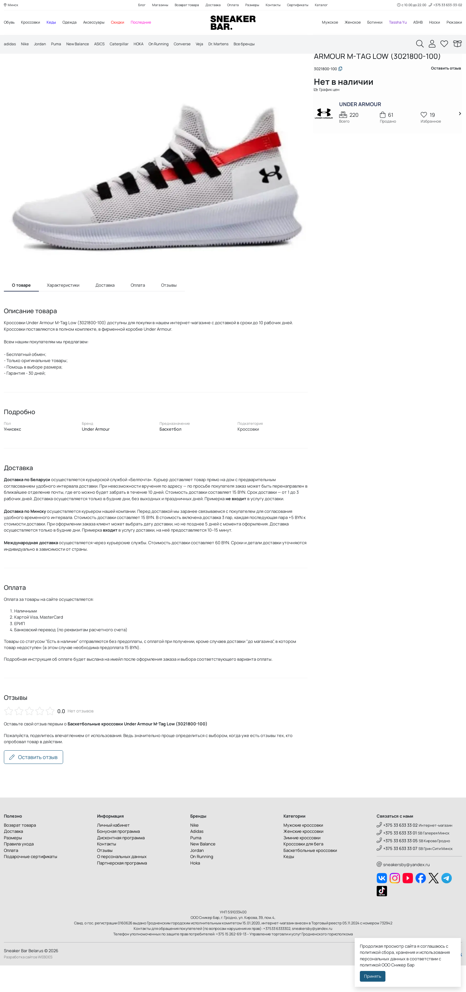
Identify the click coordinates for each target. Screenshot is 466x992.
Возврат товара (183, 5)
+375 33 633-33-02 (444, 5)
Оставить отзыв (33, 784)
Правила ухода (19, 871)
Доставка (211, 5)
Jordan (42, 45)
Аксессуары (102, 23)
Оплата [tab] (138, 312)
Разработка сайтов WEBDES (28, 983)
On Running (171, 45)
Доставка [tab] (105, 312)
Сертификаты (303, 5)
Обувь (10, 23)
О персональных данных (122, 883)
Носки (433, 23)
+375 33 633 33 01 (397, 860)
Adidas (197, 858)
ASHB (415, 23)
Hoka (195, 889)
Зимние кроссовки (301, 864)
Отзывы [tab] (169, 312)
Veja (216, 45)
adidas (10, 45)
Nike (26, 45)
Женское (345, 23)
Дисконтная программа (121, 864)
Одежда (75, 23)
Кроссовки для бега (303, 871)
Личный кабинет (113, 851)
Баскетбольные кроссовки (310, 877)
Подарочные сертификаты (30, 883)
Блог (134, 5)
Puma (59, 45)
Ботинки (369, 23)
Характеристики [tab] (63, 312)
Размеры (253, 5)
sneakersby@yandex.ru (403, 891)
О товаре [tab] (21, 312)
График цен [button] (332, 121)
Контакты (276, 5)
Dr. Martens (237, 45)
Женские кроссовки (303, 858)
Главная (326, 67)
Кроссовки (33, 23)
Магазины (154, 5)
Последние (152, 23)
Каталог (329, 5)
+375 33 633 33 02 (397, 851)
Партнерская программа (122, 889)
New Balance (83, 45)
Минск (11, 5)
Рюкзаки (454, 23)
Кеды (55, 23)
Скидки (127, 23)
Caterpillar (128, 45)
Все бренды (265, 45)
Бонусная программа (118, 858)
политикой (370, 965)
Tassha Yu (394, 23)
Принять (372, 976)
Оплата (232, 5)
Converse (197, 45)
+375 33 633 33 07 (397, 875)
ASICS (107, 45)
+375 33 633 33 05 (397, 867)
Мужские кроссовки (303, 851)
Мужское (321, 23)
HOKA (148, 45)
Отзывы (105, 877)
